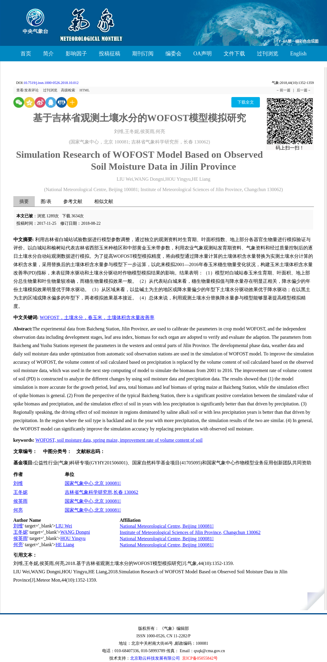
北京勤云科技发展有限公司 (155, 658)
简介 (48, 54)
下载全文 (245, 102)
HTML (85, 90)
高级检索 (68, 90)
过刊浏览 (267, 54)
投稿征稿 (109, 54)
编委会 (173, 54)
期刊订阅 (143, 54)
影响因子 (76, 54)
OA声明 (202, 54)
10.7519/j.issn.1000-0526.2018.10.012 (50, 83)
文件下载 (234, 54)
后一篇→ (304, 90)
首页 (25, 54)
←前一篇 (283, 90)
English (298, 54)
